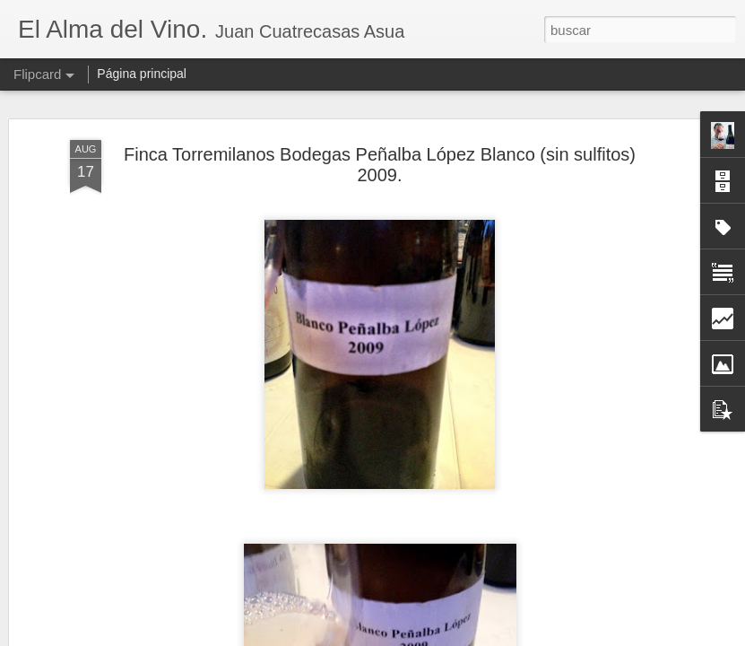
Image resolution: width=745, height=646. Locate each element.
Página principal (141, 73)
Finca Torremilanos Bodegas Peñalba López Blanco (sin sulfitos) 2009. (380, 164)
